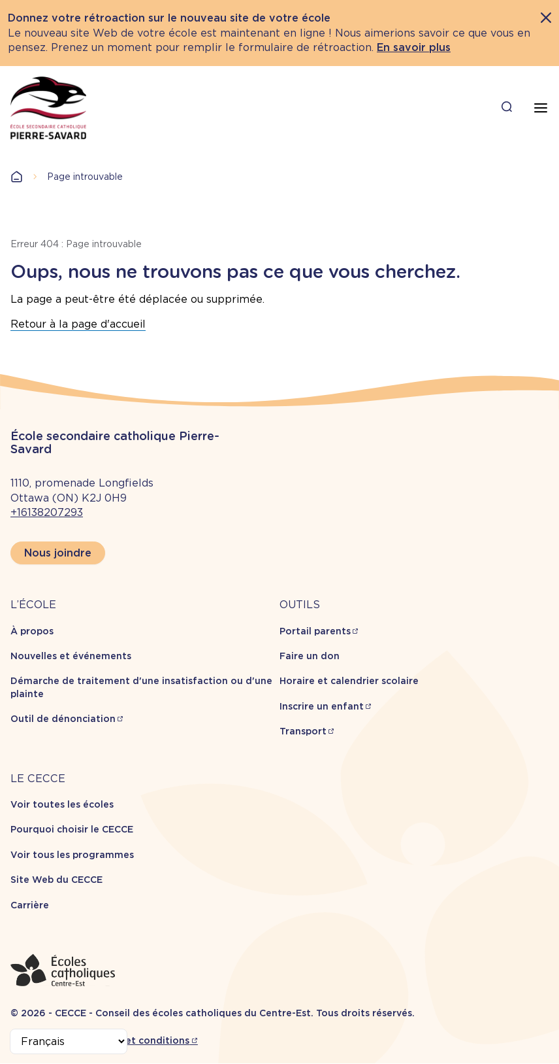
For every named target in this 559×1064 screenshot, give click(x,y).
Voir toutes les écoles (62, 804)
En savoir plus (414, 47)
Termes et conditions (138, 1040)
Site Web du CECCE (56, 879)
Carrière (29, 905)
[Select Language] (68, 1041)
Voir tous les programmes (72, 854)
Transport (303, 731)
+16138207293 (46, 512)
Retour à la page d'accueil (78, 324)
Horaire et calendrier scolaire (349, 681)
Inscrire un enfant (322, 706)
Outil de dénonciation (63, 718)
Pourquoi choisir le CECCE (71, 829)
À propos (32, 631)
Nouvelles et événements (70, 656)
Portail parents (315, 631)
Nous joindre (57, 553)
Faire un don (310, 656)
